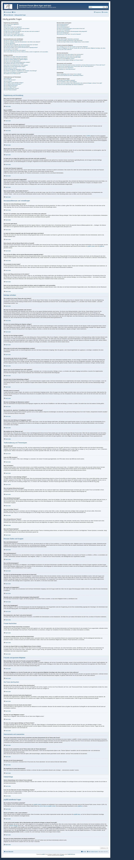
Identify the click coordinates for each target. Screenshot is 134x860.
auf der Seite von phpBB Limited (47, 806)
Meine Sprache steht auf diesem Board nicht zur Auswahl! (17, 46)
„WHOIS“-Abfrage (13, 825)
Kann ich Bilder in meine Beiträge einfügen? (13, 82)
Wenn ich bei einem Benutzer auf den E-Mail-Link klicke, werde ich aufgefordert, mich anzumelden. (26, 51)
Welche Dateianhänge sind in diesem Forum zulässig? (69, 74)
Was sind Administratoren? (63, 24)
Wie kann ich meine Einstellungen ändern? (13, 40)
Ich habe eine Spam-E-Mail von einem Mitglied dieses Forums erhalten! (73, 41)
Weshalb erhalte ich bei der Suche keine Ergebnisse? (69, 55)
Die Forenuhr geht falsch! (9, 43)
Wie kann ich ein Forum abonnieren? (65, 67)
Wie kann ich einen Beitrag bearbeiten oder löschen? (15, 58)
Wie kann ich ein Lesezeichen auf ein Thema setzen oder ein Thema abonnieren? (75, 66)
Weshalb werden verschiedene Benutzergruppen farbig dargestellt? (72, 31)
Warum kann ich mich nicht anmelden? (12, 29)
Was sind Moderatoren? (62, 25)
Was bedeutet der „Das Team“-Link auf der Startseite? (69, 34)
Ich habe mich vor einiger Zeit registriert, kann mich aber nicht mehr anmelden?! (22, 31)
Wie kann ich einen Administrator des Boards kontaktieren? (70, 84)
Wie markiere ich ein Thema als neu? (12, 73)
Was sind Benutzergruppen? (63, 27)
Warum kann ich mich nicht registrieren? (13, 27)
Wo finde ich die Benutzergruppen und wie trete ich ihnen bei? (71, 28)
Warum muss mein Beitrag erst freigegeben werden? (15, 72)
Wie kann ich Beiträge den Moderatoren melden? (15, 69)
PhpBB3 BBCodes (71, 854)
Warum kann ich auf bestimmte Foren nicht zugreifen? (16, 65)
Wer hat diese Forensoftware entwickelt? (66, 80)
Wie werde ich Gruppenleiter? (63, 29)
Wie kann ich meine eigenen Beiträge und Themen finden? (70, 60)
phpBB (43, 854)
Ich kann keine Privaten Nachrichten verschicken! (68, 39)
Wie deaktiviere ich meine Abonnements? (66, 69)
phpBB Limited (91, 246)
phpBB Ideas (77, 814)
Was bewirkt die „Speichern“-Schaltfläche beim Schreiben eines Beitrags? (20, 70)
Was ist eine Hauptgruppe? (63, 32)
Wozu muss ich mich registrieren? (11, 24)
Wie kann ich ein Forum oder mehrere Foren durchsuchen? (70, 54)
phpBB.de (101, 246)
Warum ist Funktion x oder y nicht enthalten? (67, 81)
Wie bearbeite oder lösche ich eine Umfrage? (14, 63)
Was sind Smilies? (8, 81)
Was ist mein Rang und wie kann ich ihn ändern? (15, 50)
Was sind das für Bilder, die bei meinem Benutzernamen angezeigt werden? (21, 47)
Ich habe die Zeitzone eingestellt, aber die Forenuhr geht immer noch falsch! (21, 44)
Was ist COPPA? (7, 25)
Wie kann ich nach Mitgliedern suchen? (65, 58)
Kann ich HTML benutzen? (10, 79)
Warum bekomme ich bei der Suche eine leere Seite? (69, 57)
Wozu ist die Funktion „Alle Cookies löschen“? (14, 35)
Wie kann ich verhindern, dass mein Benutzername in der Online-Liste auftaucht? (22, 41)
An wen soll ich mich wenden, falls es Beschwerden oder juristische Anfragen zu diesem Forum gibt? (79, 83)
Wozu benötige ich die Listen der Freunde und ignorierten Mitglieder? (72, 46)
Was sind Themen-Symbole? (10, 89)
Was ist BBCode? (8, 78)
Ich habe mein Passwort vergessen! (12, 32)
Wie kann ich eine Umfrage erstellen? (12, 60)
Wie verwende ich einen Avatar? (11, 48)
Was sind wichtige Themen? (10, 86)
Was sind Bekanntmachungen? (11, 85)
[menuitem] (14, 12)
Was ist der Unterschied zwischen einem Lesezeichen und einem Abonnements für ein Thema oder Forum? (81, 64)
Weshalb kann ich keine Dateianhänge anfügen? (14, 66)
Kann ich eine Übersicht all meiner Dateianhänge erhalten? (70, 75)
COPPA (88, 136)
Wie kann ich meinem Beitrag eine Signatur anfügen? (16, 59)
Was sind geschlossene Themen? (11, 88)
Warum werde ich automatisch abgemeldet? (13, 34)
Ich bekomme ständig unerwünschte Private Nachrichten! (69, 40)
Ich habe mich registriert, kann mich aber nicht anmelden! (16, 28)
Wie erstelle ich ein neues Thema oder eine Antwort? (15, 56)
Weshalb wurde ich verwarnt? (10, 68)
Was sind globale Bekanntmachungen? (12, 84)
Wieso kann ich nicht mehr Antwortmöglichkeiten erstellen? (17, 62)
